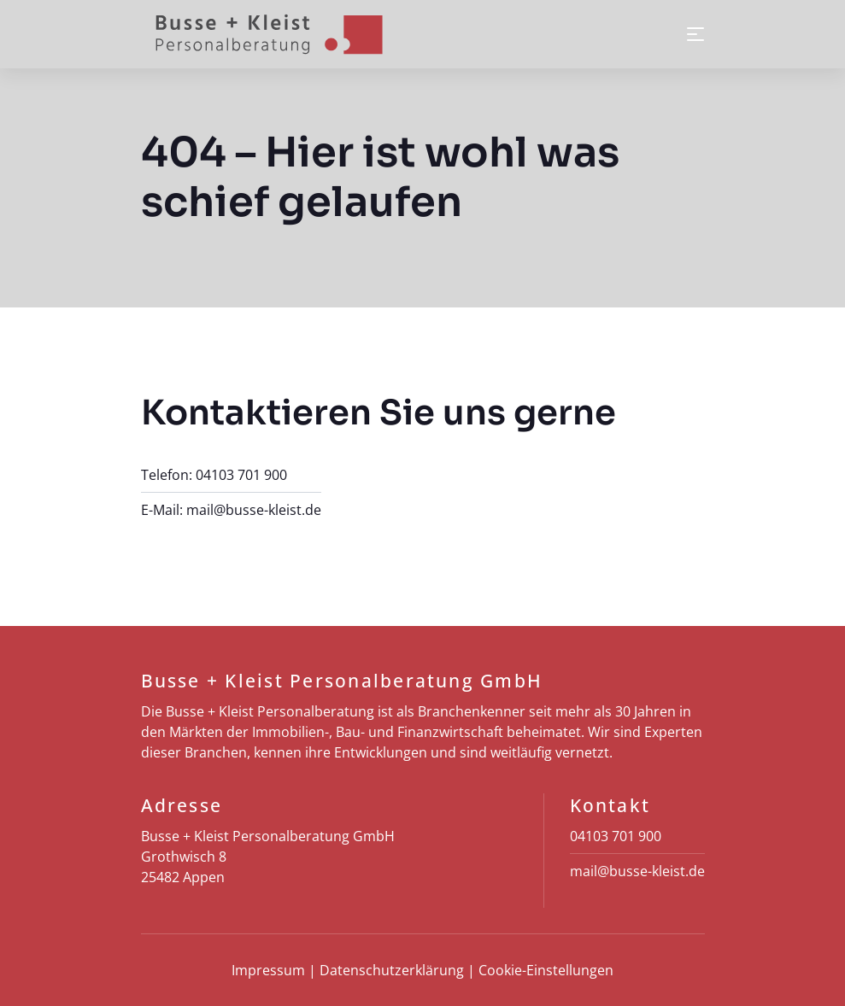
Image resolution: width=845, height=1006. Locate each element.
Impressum (268, 970)
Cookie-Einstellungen (545, 970)
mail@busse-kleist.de (253, 509)
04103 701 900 (241, 474)
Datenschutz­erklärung (392, 970)
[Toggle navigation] (695, 34)
